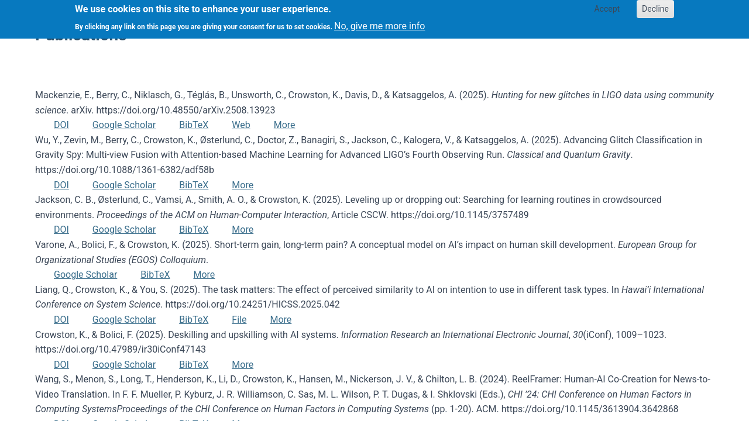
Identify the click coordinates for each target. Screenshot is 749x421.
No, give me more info (379, 22)
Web (241, 124)
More (285, 124)
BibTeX (193, 124)
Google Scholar (124, 124)
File (239, 319)
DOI (61, 124)
